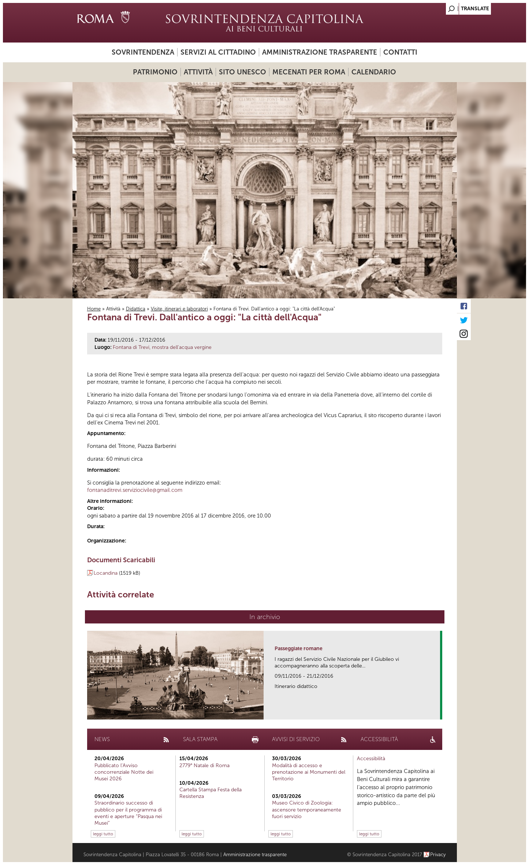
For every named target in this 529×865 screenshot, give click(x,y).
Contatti (400, 52)
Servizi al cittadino (218, 52)
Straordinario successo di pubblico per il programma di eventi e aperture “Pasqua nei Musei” (128, 813)
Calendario (373, 72)
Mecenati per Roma (308, 72)
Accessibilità (371, 758)
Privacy (438, 854)
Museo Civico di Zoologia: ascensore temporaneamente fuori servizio (306, 809)
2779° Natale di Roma (204, 765)
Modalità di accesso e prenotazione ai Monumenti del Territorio (308, 772)
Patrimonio (155, 72)
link (437, 711)
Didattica (135, 309)
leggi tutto (103, 833)
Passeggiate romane (299, 648)
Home (94, 309)
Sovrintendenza (143, 52)
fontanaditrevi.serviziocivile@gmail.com (134, 490)
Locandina (106, 573)
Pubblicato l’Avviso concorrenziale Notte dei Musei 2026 (123, 772)
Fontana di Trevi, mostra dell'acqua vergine (162, 347)
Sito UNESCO (242, 72)
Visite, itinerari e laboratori (179, 309)
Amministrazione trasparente (319, 52)
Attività (198, 72)
